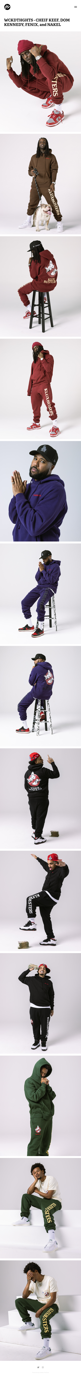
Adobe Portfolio (44, 1372)
